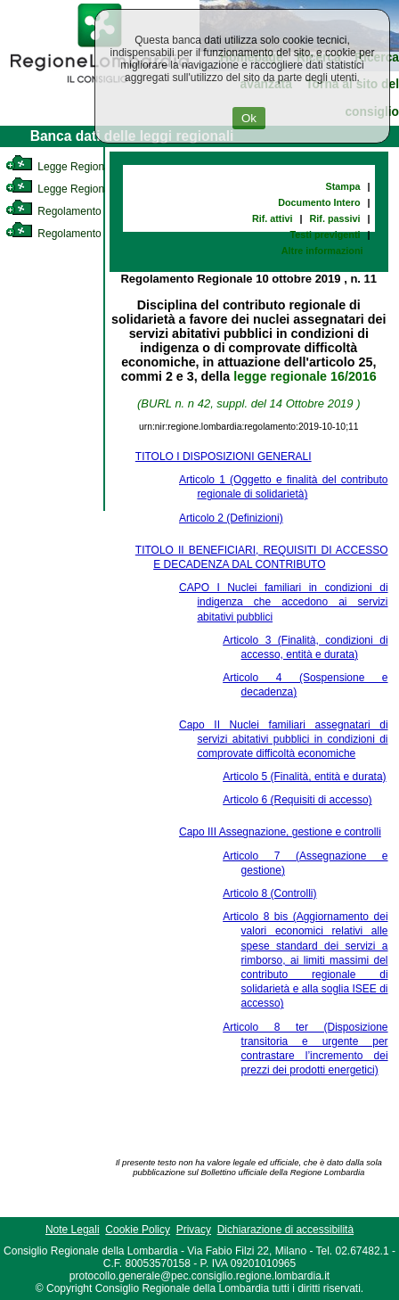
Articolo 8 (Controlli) (269, 893)
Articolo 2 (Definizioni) (231, 518)
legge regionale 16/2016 (305, 376)
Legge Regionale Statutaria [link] (86, 189)
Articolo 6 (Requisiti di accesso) (297, 800)
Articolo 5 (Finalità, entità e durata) (304, 776)
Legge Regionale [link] (61, 166)
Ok (248, 118)
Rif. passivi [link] (335, 218)
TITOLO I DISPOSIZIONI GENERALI (223, 456)
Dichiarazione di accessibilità (285, 1229)
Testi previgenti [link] (325, 234)
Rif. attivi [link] (272, 218)
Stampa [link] (343, 186)
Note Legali (72, 1229)
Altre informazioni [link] (322, 250)
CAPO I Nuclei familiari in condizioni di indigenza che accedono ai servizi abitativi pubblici (283, 601)
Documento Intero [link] (319, 202)
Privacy (193, 1229)
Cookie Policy (137, 1229)
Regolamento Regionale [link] (78, 233)
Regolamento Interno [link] (71, 211)
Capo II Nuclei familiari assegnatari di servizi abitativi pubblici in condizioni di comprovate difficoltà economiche (283, 739)
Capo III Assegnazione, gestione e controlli (280, 832)
